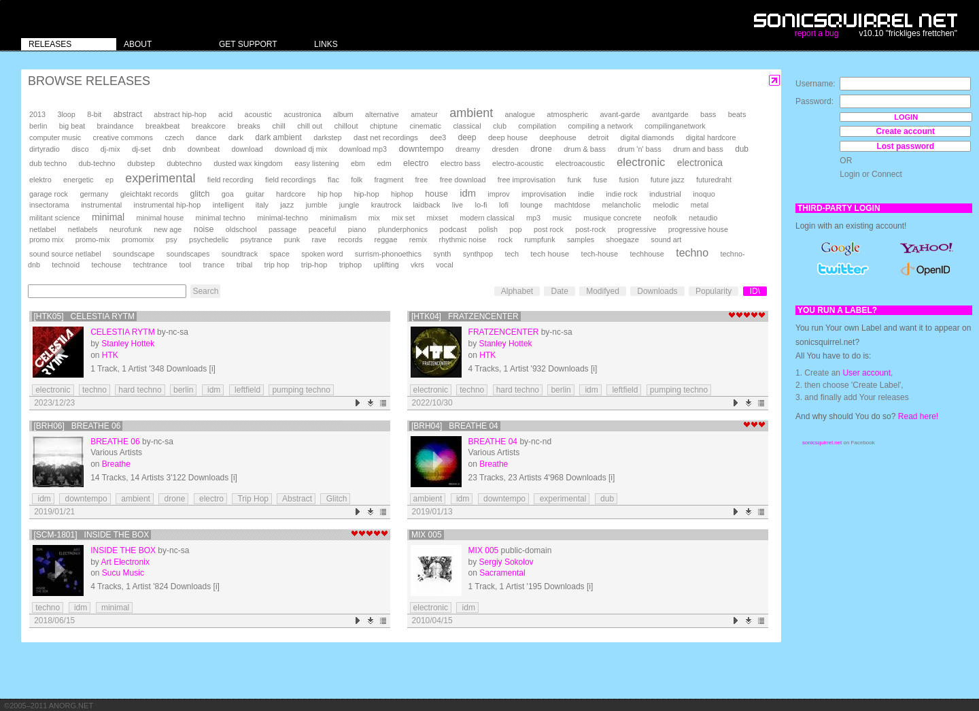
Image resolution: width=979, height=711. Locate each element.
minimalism (338, 218)
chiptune (384, 126)
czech (174, 137)
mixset (437, 218)
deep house (508, 137)
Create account (905, 131)
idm (468, 193)
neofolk (665, 218)
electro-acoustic (518, 163)
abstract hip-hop (180, 114)
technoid (66, 265)
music (561, 218)
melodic (666, 205)
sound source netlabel (65, 254)
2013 (37, 114)
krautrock (386, 205)
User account (866, 373)
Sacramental (502, 573)
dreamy (468, 149)
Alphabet (517, 291)
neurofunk (125, 229)
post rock (549, 229)
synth (442, 254)
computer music (55, 137)
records (350, 239)
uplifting (385, 265)
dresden (505, 149)
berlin (38, 126)
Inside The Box (123, 550)
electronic (641, 162)
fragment (389, 180)
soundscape (133, 254)
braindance (115, 126)
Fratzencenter (503, 332)
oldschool (241, 229)
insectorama (49, 205)
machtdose (572, 205)
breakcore (209, 126)
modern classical (487, 218)
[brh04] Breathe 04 (454, 426)
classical (467, 126)
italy (262, 205)
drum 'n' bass (639, 149)
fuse (600, 180)
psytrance (257, 239)
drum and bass (698, 149)
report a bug (817, 33)
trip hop (277, 265)
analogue (520, 114)
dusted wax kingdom (248, 163)
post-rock (590, 229)
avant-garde (620, 114)
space (279, 254)
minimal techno (220, 218)
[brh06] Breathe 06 (77, 426)
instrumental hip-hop (167, 205)
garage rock (48, 194)
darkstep (327, 137)
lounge (531, 205)
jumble (317, 205)
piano (357, 229)
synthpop (478, 254)
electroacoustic (580, 163)
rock (505, 239)
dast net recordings (386, 137)
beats (737, 114)
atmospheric (567, 114)
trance (214, 265)
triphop (350, 265)
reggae (385, 239)
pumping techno (301, 390)
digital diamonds (647, 137)
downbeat (204, 149)
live (457, 205)
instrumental (101, 205)
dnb (168, 148)
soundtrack (240, 254)
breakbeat (162, 126)
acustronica (302, 114)
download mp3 (363, 149)
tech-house (600, 254)
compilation (537, 126)
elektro (40, 180)
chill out (309, 126)
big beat (72, 126)
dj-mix (110, 149)
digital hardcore (711, 137)
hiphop (402, 194)
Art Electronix (125, 562)
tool (185, 265)
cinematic (425, 126)
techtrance (150, 265)
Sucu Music (123, 573)
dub (742, 149)
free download (463, 180)
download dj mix (301, 149)
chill (279, 126)
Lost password (905, 146)
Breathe (116, 464)
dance (206, 137)
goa (228, 194)
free (421, 180)
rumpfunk (539, 239)
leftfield (246, 390)
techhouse (647, 254)
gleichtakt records (149, 194)
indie (586, 194)
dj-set (141, 149)
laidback (426, 205)
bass (708, 114)
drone (541, 149)
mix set (403, 218)
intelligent (228, 205)
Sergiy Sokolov (506, 562)
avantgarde (670, 114)
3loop (66, 114)
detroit (598, 137)
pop (515, 229)
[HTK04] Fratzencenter (465, 316)
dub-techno (97, 163)
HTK (110, 355)
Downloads (657, 291)
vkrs (417, 265)
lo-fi (481, 205)
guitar (254, 194)
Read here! (918, 416)
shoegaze (622, 239)
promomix (138, 239)
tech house (549, 253)
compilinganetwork (675, 126)
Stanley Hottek (127, 343)
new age (168, 229)
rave (319, 239)
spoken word (322, 254)
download (247, 149)
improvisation (543, 194)
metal (699, 205)
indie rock (621, 194)
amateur (424, 114)
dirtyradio (44, 149)
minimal (108, 217)
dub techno (48, 163)
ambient (471, 113)
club (499, 126)
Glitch (335, 498)
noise (204, 229)
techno (692, 253)
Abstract (296, 498)
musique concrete (612, 218)
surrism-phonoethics (388, 254)
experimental (160, 178)
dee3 (438, 137)
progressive (636, 229)
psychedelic (208, 239)
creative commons (123, 137)
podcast (452, 229)
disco (79, 149)
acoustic (258, 114)
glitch (200, 194)
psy (171, 239)
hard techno (139, 390)
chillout (346, 126)
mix (374, 218)
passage (282, 229)
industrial (665, 193)
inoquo (704, 194)
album (343, 114)
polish (488, 229)
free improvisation (526, 180)
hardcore (291, 194)
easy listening (316, 163)
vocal (444, 265)
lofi (504, 205)
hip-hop (366, 194)
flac (333, 180)
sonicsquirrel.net (822, 443)
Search (205, 291)
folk (356, 180)
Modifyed (602, 291)
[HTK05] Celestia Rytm (84, 316)
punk (292, 239)
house (436, 194)
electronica (700, 162)
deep (467, 137)
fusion (629, 180)
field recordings (290, 180)
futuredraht (714, 180)
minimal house (160, 218)
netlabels (83, 229)
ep (109, 180)
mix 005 (426, 535)
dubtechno (184, 163)
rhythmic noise (463, 239)
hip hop (329, 194)
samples (580, 239)
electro (415, 163)
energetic (78, 180)
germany (94, 194)
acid (225, 114)
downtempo (420, 149)
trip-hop (314, 265)
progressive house (698, 229)
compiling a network (600, 126)
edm (384, 163)
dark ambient (278, 137)
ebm (358, 163)
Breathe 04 (492, 441)
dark (235, 137)
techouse (107, 265)
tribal (245, 265)
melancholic (621, 205)
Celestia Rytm (122, 332)
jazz (287, 205)
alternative (382, 114)
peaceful (323, 229)
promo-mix (92, 239)
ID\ (755, 291)
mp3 (533, 218)
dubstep (141, 163)
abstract (128, 114)
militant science (54, 218)
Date (559, 291)
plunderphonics (403, 229)
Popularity (713, 291)
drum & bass (585, 149)
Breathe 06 (114, 441)
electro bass (461, 163)
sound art (666, 239)
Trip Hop (252, 498)
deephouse (558, 137)
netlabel (42, 229)
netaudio (703, 218)
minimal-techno (282, 218)
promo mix (46, 239)
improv (498, 194)
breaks (248, 126)
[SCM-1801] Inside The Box (92, 535)
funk (574, 180)
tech (511, 254)
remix (418, 239)
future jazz (668, 180)
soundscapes (188, 254)
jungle (349, 205)
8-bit (94, 114)
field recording (230, 180)
